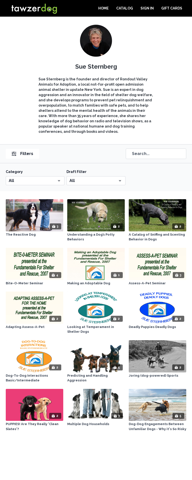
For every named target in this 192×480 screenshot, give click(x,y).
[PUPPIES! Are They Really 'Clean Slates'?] (34, 426)
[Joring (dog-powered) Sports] (157, 375)
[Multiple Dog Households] (96, 424)
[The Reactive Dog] (34, 234)
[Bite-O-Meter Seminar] (34, 283)
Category (14, 172)
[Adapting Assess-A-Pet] (34, 326)
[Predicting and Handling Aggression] (96, 378)
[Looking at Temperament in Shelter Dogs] (96, 329)
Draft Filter (76, 172)
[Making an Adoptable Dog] (96, 283)
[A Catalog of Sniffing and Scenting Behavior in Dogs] (157, 237)
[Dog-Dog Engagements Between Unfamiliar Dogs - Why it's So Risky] (157, 426)
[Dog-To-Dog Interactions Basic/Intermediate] (34, 378)
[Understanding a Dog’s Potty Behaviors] (96, 237)
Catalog (124, 8)
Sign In (147, 8)
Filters (22, 153)
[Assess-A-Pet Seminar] (157, 283)
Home (103, 8)
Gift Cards (171, 8)
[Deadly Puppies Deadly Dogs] (157, 326)
